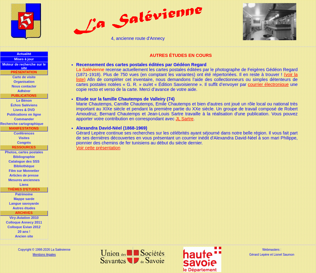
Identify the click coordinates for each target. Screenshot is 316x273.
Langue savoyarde (24, 203)
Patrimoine (24, 194)
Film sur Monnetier (24, 171)
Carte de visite (23, 77)
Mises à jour (24, 59)
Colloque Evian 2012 (23, 227)
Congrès (24, 142)
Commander (24, 119)
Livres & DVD (24, 110)
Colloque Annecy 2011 (24, 222)
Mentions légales (44, 254)
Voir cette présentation (98, 147)
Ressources (24, 147)
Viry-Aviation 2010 (24, 218)
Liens (23, 184)
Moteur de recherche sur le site (24, 66)
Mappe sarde (24, 199)
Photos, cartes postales (24, 152)
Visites (24, 138)
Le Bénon (24, 100)
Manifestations (24, 128)
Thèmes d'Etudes (24, 189)
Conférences (24, 133)
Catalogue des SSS (24, 161)
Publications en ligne (24, 114)
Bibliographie (24, 157)
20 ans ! (24, 231)
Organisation (24, 81)
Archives (24, 213)
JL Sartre (184, 118)
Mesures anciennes (24, 180)
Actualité (24, 54)
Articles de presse (24, 175)
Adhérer (24, 91)
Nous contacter (24, 86)
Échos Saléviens (23, 105)
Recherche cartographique (21, 124)
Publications (23, 95)
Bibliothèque (24, 166)
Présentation (24, 72)
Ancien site (24, 236)
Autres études (24, 208)
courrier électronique (268, 84)
